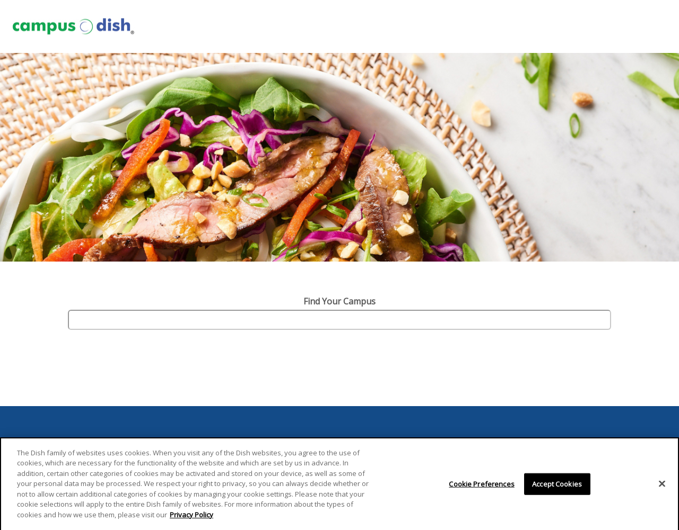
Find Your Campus (339, 301)
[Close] (662, 486)
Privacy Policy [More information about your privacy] (191, 518)
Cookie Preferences (481, 486)
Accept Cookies (557, 486)
